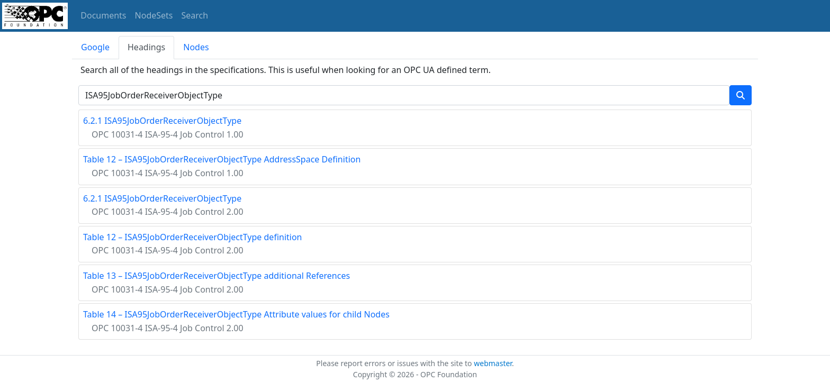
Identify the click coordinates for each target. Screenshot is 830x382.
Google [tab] (95, 47)
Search (195, 15)
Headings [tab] (146, 47)
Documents (103, 15)
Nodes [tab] (196, 47)
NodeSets (154, 15)
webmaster (493, 363)
